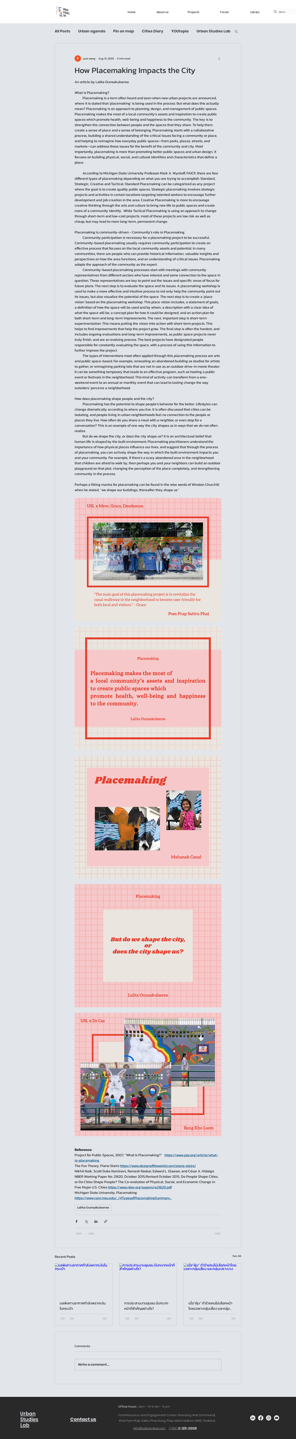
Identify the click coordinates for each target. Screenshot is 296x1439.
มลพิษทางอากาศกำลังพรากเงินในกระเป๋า (83, 1305)
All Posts (62, 31)
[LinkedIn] (252, 1418)
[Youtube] (276, 1418)
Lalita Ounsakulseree (93, 1208)
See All (237, 1256)
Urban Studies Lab (213, 31)
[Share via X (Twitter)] (86, 1221)
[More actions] (219, 58)
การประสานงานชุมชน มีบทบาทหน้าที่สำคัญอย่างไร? (146, 1305)
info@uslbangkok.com (149, 1428)
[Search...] (284, 12)
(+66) (173, 1428)
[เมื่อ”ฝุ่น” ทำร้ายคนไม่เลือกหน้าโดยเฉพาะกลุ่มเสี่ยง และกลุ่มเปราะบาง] (212, 1279)
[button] (236, 31)
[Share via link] (106, 1221)
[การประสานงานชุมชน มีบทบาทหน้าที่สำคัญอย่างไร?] (148, 1279)
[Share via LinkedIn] (96, 1221)
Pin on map (123, 31)
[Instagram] (268, 1418)
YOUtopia (180, 31)
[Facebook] (260, 1418)
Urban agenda (91, 31)
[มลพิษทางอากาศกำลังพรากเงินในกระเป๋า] (83, 1279)
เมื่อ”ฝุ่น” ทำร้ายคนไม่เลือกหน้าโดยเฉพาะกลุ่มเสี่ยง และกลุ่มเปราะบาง (210, 1305)
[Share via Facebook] (76, 1221)
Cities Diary (152, 31)
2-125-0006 (187, 1428)
